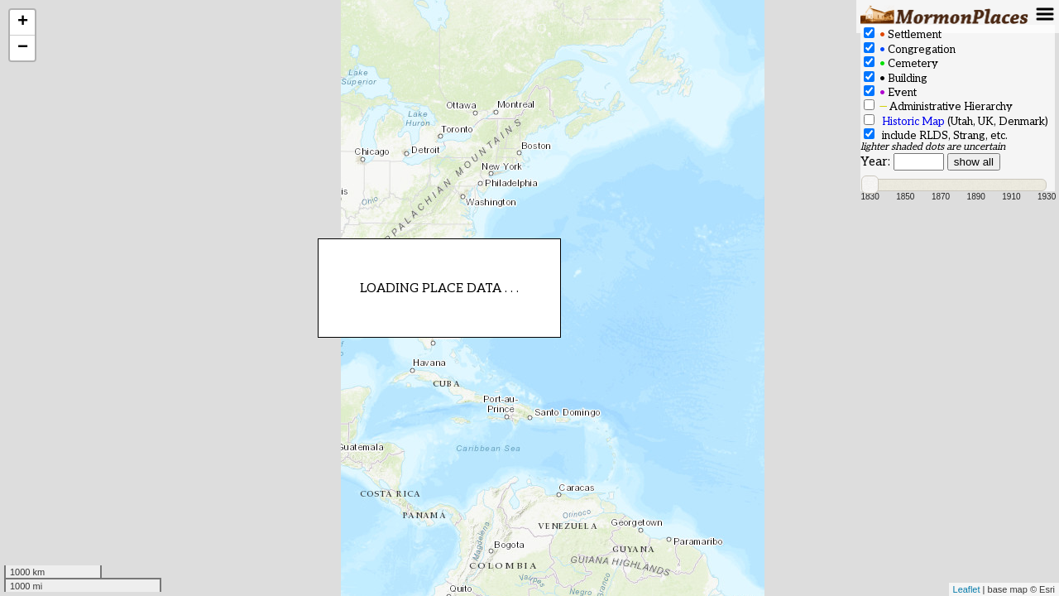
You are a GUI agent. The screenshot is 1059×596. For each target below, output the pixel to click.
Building (895, 78)
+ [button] (22, 22)
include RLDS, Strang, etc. (936, 135)
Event (890, 92)
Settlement (903, 34)
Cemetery (901, 63)
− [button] (22, 48)
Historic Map (913, 121)
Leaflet (966, 589)
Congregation (910, 49)
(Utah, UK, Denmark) (956, 121)
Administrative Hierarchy (938, 106)
